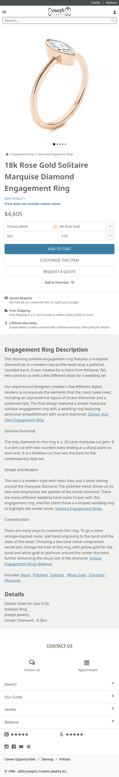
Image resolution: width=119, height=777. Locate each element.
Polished (40, 574)
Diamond (96, 574)
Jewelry (59, 684)
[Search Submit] (113, 20)
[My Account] (115, 12)
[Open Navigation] (4, 12)
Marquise (12, 580)
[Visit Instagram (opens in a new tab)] (8, 746)
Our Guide (59, 696)
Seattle (59, 709)
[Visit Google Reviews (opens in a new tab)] (32, 734)
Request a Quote (59, 271)
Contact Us (60, 645)
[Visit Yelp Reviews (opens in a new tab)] (87, 734)
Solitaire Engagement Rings (78, 508)
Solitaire (57, 574)
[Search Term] (59, 20)
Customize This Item (59, 260)
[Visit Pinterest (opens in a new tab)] (30, 746)
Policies (64, 759)
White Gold (76, 574)
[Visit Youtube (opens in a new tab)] (22, 746)
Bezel (25, 574)
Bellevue (59, 722)
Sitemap (47, 759)
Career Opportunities (20, 759)
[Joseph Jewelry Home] (7, 154)
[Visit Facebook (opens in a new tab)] (15, 746)
